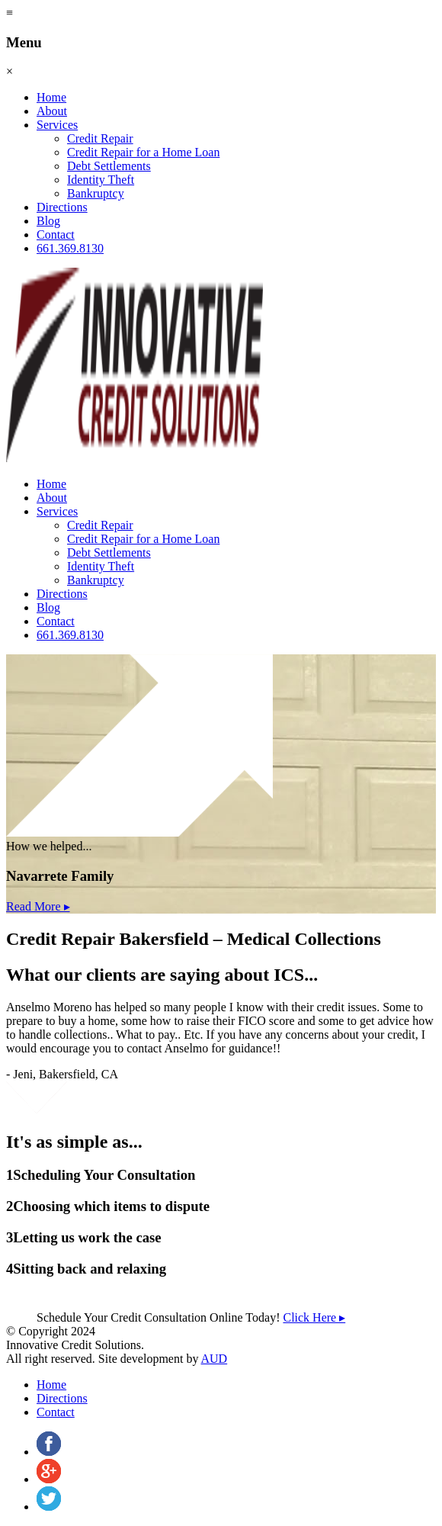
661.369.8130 (70, 248)
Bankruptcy (95, 193)
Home (51, 97)
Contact (56, 234)
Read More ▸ (38, 906)
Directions (62, 207)
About (52, 110)
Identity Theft (100, 179)
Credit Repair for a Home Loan (143, 152)
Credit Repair (100, 138)
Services (57, 124)
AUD (214, 1358)
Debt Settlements (109, 165)
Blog (48, 220)
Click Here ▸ (314, 1317)
